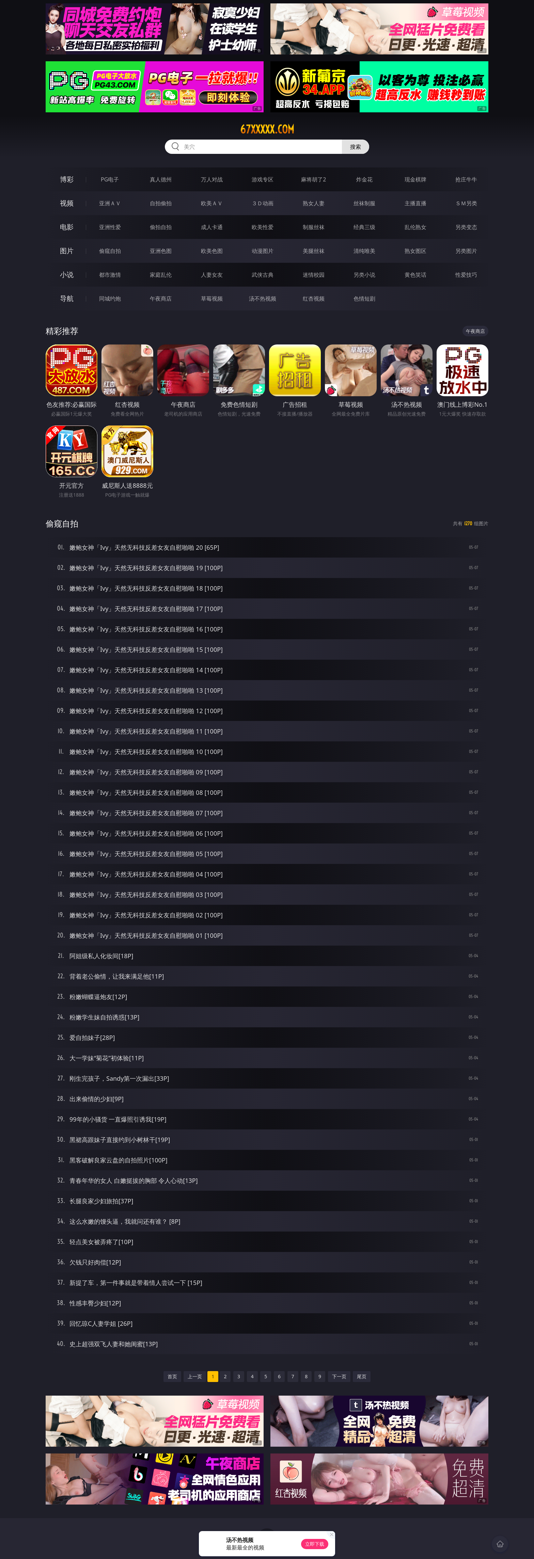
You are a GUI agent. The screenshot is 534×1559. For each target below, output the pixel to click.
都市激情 (110, 274)
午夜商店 (161, 298)
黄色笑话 (415, 274)
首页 (172, 1376)
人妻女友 (212, 274)
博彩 (67, 179)
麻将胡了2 (313, 179)
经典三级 (364, 227)
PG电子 (110, 179)
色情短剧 (364, 298)
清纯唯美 (364, 251)
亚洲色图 (161, 251)
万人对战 (212, 179)
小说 (67, 274)
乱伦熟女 (415, 227)
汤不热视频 (262, 298)
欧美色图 (212, 251)
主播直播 (415, 203)
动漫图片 (262, 251)
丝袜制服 (364, 203)
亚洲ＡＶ (110, 203)
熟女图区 (415, 251)
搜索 (355, 146)
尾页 (361, 1376)
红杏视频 (314, 298)
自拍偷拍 (161, 203)
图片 (67, 250)
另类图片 (466, 251)
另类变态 (466, 227)
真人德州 (161, 179)
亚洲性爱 (110, 227)
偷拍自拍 (161, 227)
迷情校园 (314, 274)
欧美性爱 (262, 227)
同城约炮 (110, 298)
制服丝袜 (314, 227)
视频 (67, 203)
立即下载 (314, 1544)
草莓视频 (212, 298)
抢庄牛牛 (466, 179)
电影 (67, 226)
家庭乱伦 (161, 274)
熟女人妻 (314, 203)
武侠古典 (262, 274)
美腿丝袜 (314, 251)
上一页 (195, 1376)
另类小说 (364, 274)
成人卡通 (212, 227)
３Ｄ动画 (262, 203)
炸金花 (364, 179)
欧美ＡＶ (212, 203)
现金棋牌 (415, 179)
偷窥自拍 (110, 251)
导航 (67, 298)
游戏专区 (262, 179)
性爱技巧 (466, 274)
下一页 (339, 1376)
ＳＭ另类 (466, 203)
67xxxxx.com (267, 129)
